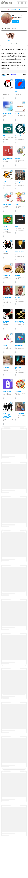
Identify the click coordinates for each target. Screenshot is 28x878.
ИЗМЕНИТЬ (3, 75)
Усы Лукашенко (7, 275)
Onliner (17, 91)
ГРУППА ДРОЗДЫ (19, 182)
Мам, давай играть (19, 413)
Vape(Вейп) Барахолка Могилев (20, 368)
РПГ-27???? (5, 251)
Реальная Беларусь (20, 136)
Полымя (17, 113)
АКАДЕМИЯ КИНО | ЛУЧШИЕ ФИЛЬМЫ (19, 322)
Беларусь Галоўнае (7, 113)
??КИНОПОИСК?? (19, 391)
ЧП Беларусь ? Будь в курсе (8, 159)
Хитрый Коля (18, 298)
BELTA (4, 136)
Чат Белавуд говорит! (6, 322)
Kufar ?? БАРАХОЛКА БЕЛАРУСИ (6, 228)
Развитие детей (7, 204)
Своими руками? (19, 345)
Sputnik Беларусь (7, 182)
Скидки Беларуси (7, 391)
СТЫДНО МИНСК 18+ (7, 298)
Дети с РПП (18, 204)
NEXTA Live (5, 91)
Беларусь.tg (18, 158)
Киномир (5, 345)
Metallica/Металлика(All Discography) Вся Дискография (7, 415)
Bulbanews (17, 275)
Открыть (15, 21)
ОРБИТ (16, 227)
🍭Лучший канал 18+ (14, 9)
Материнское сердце (6, 368)
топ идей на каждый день (20, 252)
